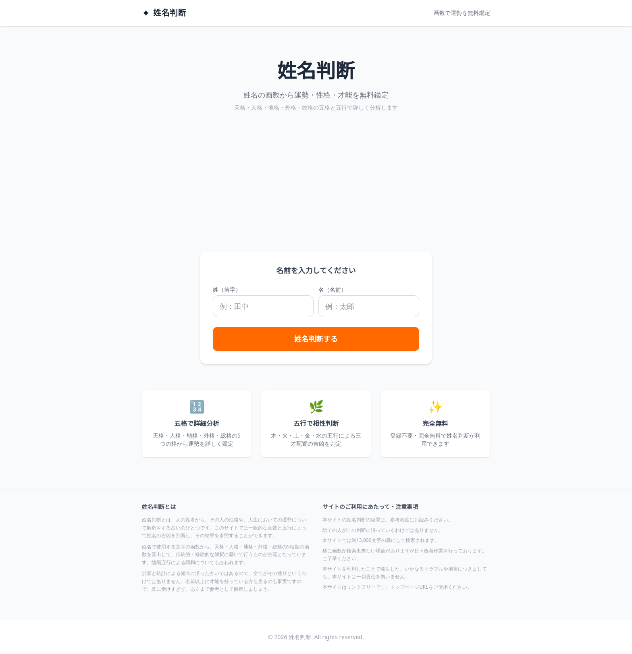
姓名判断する (316, 339)
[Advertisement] (316, 191)
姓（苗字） (227, 289)
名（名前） (332, 289)
